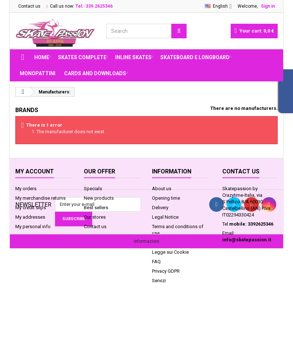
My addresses (30, 217)
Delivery (160, 207)
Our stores (95, 217)
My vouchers (28, 236)
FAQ (156, 261)
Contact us (29, 6)
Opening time (166, 198)
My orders (25, 188)
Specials (93, 188)
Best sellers (96, 207)
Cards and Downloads (95, 73)
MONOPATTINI (37, 73)
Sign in (268, 6)
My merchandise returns (40, 198)
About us (161, 188)
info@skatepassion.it (246, 239)
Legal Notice (165, 217)
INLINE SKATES (133, 57)
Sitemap (92, 236)
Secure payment (169, 242)
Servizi (159, 280)
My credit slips (30, 207)
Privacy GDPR (166, 271)
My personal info (33, 226)
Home (41, 57)
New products (99, 198)
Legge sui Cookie (170, 252)
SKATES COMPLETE (82, 57)
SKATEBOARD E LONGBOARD (195, 57)
